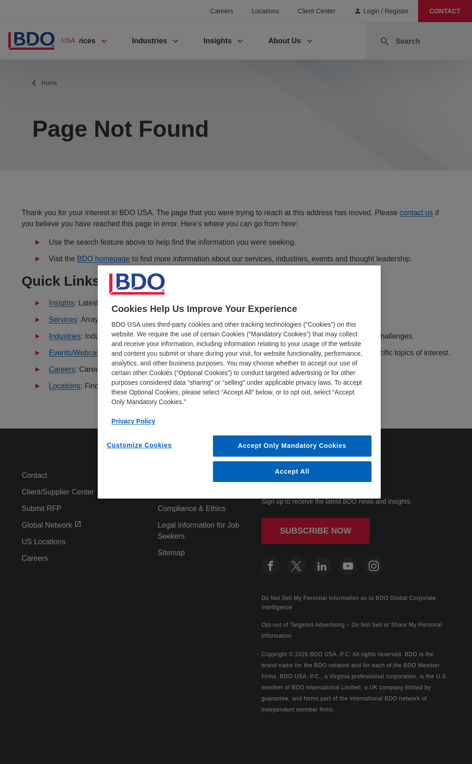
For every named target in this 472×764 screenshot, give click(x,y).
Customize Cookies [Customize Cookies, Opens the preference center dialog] (139, 445)
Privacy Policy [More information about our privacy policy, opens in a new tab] (133, 421)
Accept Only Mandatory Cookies (292, 445)
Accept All (292, 471)
